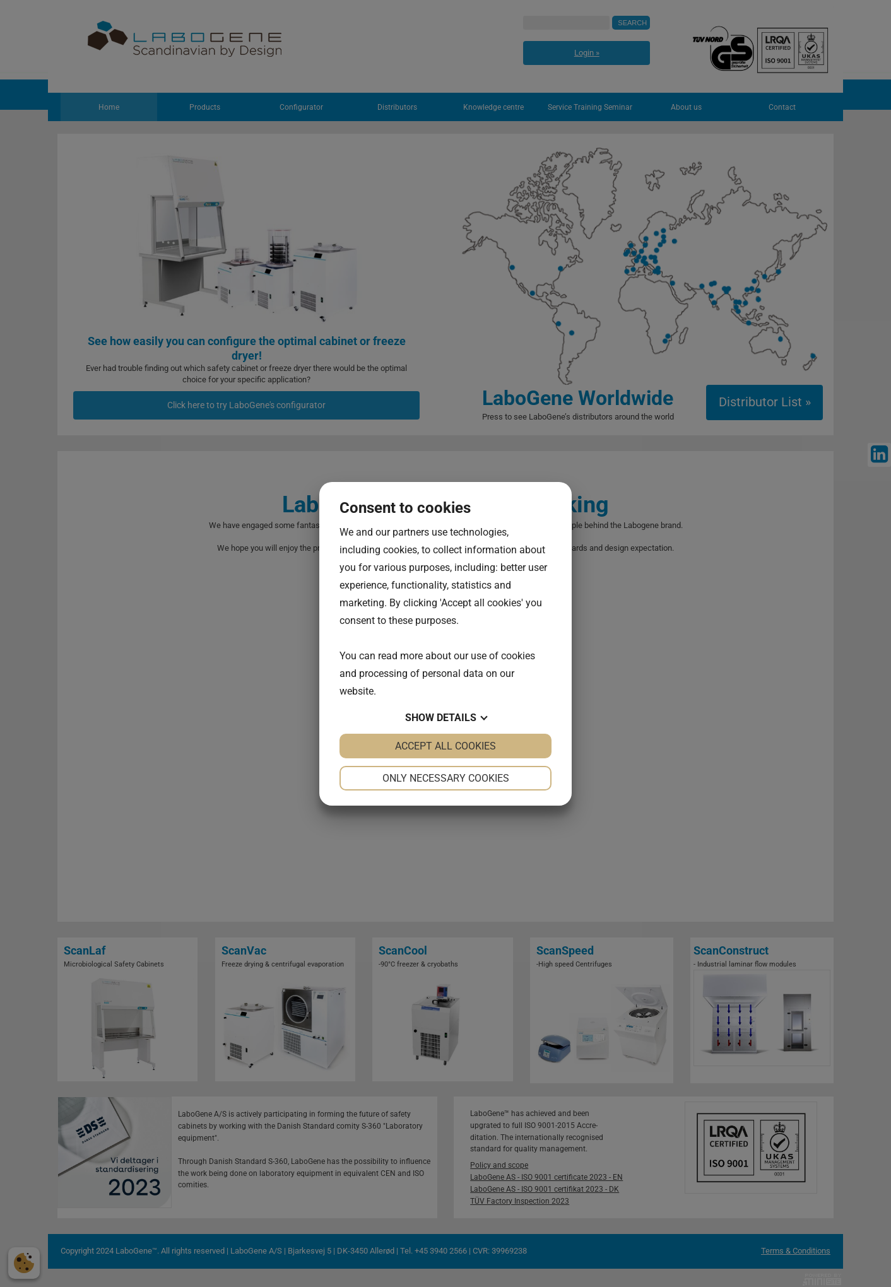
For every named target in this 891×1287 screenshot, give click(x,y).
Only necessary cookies (445, 778)
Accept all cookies (445, 746)
